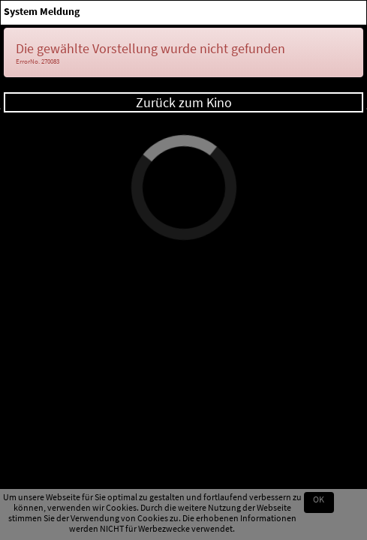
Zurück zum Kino (184, 102)
